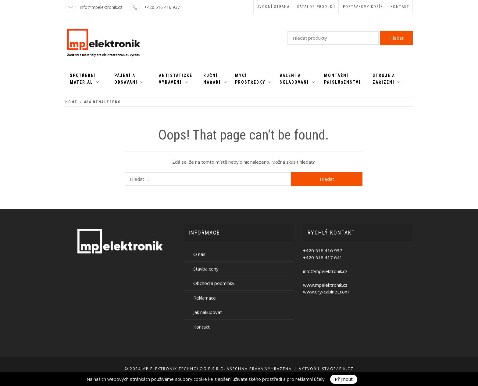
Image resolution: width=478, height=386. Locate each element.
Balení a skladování (297, 79)
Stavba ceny (206, 269)
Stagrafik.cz (338, 368)
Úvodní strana (273, 7)
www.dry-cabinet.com (326, 292)
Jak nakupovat (207, 312)
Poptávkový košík (363, 7)
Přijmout (344, 379)
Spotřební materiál (84, 79)
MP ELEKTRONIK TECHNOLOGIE (176, 368)
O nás (199, 254)
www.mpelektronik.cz (325, 285)
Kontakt (400, 7)
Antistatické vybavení (175, 79)
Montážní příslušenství (342, 79)
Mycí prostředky (253, 79)
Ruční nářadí (215, 79)
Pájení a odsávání (129, 79)
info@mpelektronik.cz (101, 7)
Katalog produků (316, 7)
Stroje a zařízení (387, 79)
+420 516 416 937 (162, 7)
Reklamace (204, 298)
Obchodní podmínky (213, 283)
